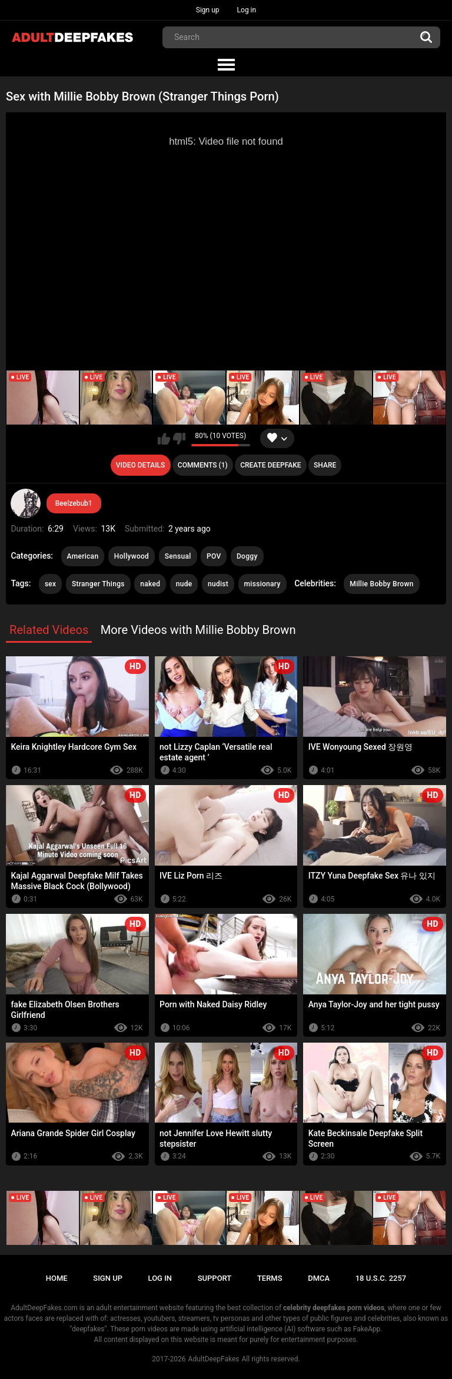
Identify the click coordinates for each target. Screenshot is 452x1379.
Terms (269, 1278)
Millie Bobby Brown (381, 584)
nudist (218, 584)
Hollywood (131, 556)
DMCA (319, 1278)
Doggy (247, 556)
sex (50, 584)
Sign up (208, 10)
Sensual (178, 556)
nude (184, 584)
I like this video (164, 439)
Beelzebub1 (73, 503)
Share (325, 465)
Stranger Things (98, 584)
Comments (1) (203, 465)
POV (214, 556)
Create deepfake (270, 465)
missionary (262, 584)
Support (215, 1278)
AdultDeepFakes (214, 1359)
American (83, 556)
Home (57, 1278)
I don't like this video (179, 439)
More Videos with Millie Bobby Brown (198, 630)
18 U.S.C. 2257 (381, 1278)
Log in (247, 10)
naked (150, 584)
